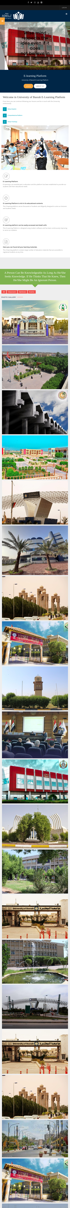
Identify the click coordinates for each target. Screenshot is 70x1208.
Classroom (12, 292)
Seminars (22, 292)
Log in (64, 8)
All (4, 292)
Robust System (12, 109)
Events (31, 292)
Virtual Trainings (12, 121)
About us (40, 86)
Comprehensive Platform (15, 115)
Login (28, 86)
